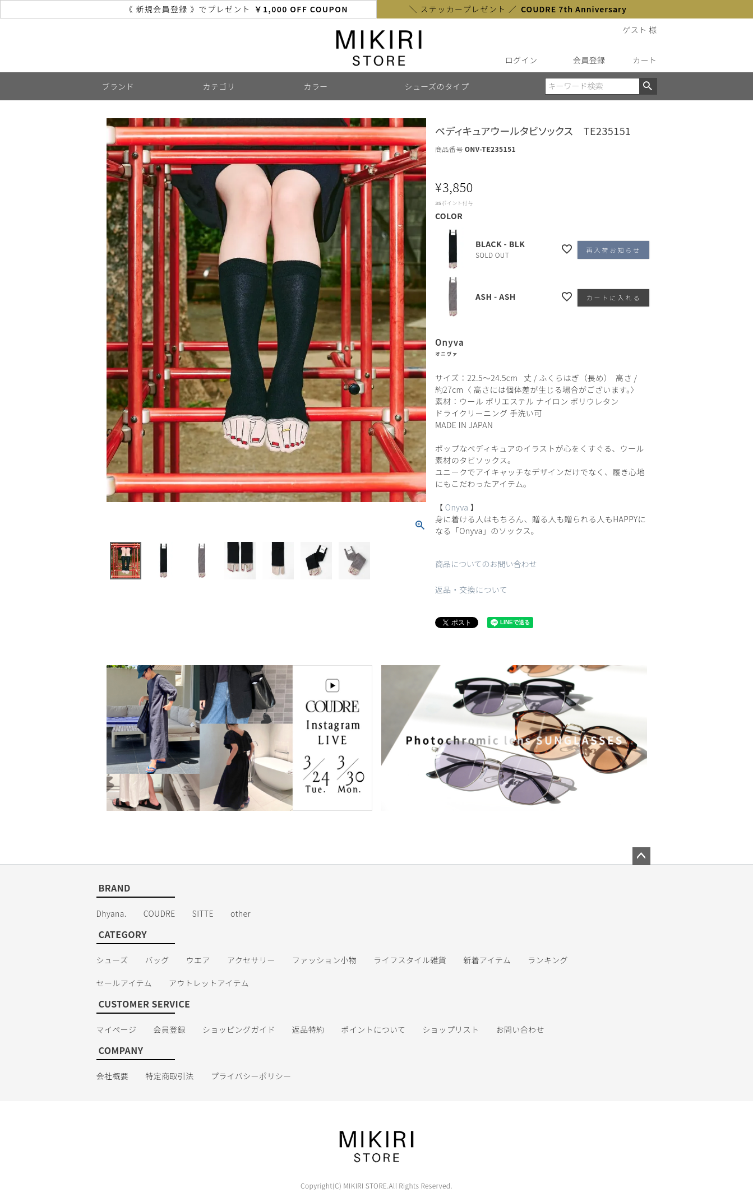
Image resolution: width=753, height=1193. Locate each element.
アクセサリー (251, 959)
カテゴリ (219, 86)
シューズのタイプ (437, 86)
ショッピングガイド (238, 1029)
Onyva (457, 507)
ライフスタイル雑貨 (409, 959)
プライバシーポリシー (251, 1075)
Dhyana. (111, 913)
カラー (316, 86)
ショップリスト (450, 1029)
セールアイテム (124, 982)
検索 (648, 86)
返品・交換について (471, 589)
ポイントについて (373, 1029)
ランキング (548, 959)
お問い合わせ (520, 1029)
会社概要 (112, 1075)
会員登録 (589, 60)
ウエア (198, 959)
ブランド (118, 86)
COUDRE (159, 913)
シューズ (112, 959)
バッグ (157, 959)
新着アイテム (487, 959)
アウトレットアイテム (209, 982)
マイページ (116, 1029)
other (240, 913)
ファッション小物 (324, 959)
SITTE (203, 913)
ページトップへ (641, 856)
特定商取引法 (169, 1075)
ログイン (521, 60)
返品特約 (308, 1029)
